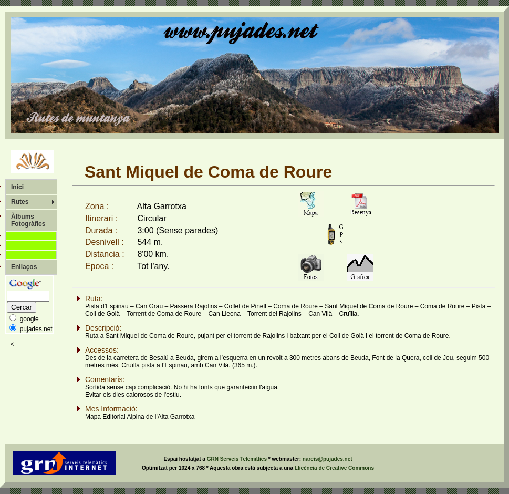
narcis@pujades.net (327, 459)
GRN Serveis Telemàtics (237, 459)
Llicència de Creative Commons (334, 468)
